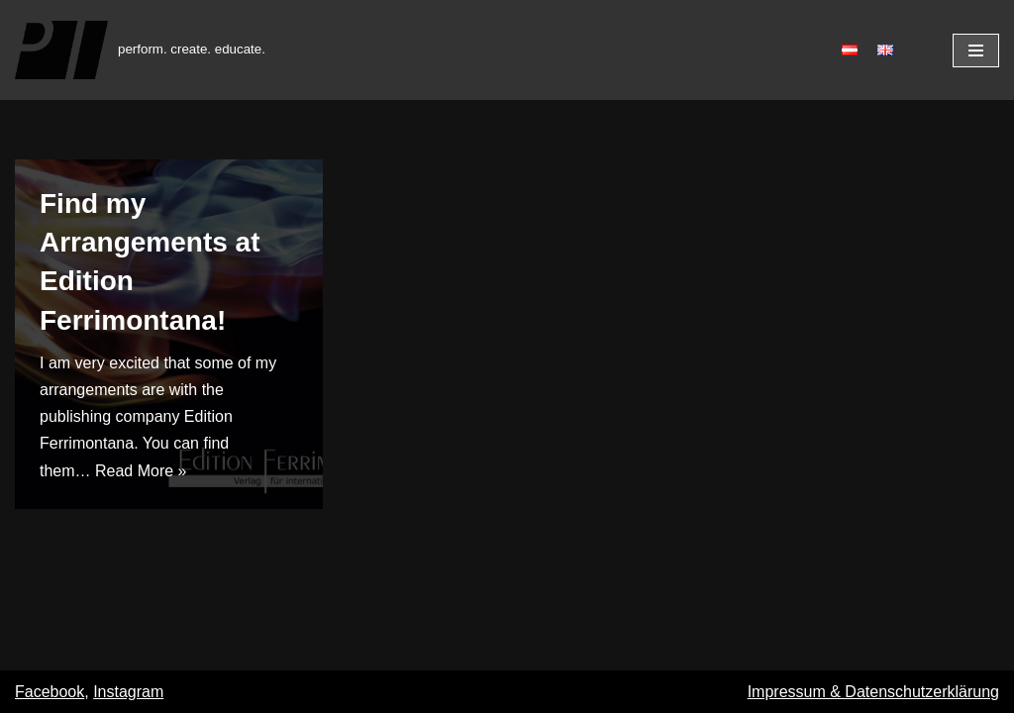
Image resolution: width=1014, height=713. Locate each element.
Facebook (49, 691)
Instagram (128, 691)
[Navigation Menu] (976, 50)
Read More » (141, 470)
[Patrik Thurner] (140, 50)
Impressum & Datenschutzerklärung (873, 691)
